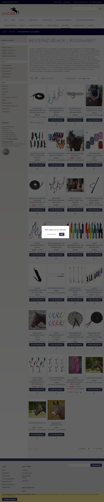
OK (62, 234)
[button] (52, 234)
